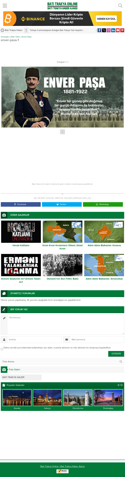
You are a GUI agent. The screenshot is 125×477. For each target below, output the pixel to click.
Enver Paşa (26, 37)
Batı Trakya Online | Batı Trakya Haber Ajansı (62, 466)
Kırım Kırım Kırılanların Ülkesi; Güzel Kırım (62, 247)
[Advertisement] (62, 50)
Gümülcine (78, 408)
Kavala (17, 408)
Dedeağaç (108, 408)
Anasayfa (5, 37)
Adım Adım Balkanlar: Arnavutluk (104, 278)
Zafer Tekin (15, 37)
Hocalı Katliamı (21, 245)
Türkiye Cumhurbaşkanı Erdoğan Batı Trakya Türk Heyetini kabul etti (60, 30)
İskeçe (47, 408)
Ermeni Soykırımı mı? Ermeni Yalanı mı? (21, 280)
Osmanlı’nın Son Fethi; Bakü (62, 278)
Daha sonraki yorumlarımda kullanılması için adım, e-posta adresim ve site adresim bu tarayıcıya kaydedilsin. (57, 347)
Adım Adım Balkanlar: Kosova (104, 245)
